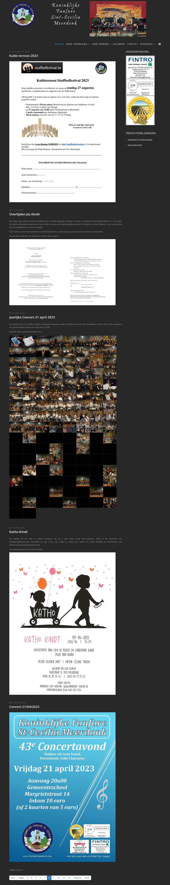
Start (13, 878)
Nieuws (59, 44)
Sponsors (146, 44)
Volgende (77, 878)
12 (69, 878)
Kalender (119, 44)
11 (64, 878)
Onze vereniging (77, 44)
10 (58, 878)
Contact (132, 44)
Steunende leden (135, 145)
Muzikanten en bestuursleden (140, 140)
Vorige (21, 878)
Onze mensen (100, 44)
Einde (87, 878)
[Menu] (159, 44)
